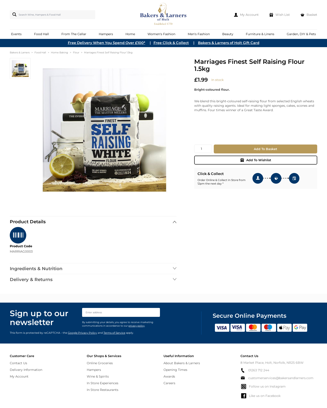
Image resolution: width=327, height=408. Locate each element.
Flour (76, 52)
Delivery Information (26, 370)
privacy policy (136, 325)
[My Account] (246, 14)
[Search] (13, 14)
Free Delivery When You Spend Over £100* (106, 43)
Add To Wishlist (255, 160)
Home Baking (59, 52)
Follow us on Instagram (263, 386)
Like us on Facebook (260, 396)
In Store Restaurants (102, 390)
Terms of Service (114, 332)
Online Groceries (100, 363)
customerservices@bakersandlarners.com (276, 378)
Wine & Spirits (98, 376)
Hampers (94, 370)
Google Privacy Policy (82, 332)
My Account (19, 376)
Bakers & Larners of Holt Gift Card (228, 43)
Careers (169, 383)
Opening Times (175, 370)
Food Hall (40, 52)
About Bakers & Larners (182, 363)
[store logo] (163, 14)
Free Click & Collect (171, 43)
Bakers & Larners (20, 52)
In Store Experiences (102, 383)
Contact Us (18, 363)
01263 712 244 (254, 370)
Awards (169, 376)
